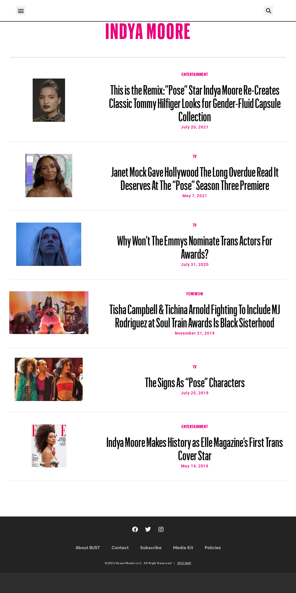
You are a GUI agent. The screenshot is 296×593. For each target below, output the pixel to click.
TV (195, 155)
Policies (213, 548)
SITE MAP (184, 563)
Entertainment (195, 73)
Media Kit (183, 548)
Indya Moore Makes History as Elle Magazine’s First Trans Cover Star (194, 446)
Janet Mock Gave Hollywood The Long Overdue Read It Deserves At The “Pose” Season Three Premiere (195, 176)
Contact (120, 548)
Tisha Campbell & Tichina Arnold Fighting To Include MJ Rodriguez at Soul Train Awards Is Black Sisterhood (194, 313)
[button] (20, 10)
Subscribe (151, 548)
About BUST (87, 548)
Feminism (194, 293)
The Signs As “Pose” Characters (195, 380)
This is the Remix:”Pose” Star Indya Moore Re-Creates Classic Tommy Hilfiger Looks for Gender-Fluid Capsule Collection (195, 100)
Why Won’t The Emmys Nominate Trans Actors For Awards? (194, 244)
